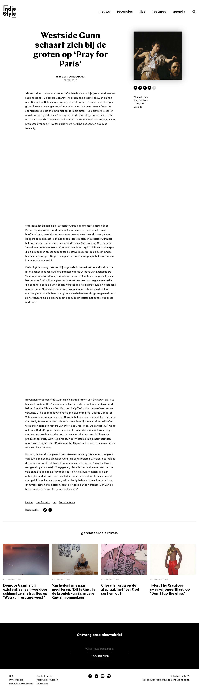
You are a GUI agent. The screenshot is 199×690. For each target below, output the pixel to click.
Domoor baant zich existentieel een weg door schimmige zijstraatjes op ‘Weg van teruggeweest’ (25, 592)
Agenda (179, 11)
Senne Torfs (183, 680)
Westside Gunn (67, 502)
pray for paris (43, 502)
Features (159, 11)
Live (143, 11)
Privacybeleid (16, 680)
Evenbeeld (155, 680)
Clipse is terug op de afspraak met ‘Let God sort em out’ (120, 590)
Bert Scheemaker (73, 76)
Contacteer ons (45, 676)
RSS (11, 676)
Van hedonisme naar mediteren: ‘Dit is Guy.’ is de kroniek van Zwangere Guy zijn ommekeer (73, 592)
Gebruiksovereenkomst (21, 683)
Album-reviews (12, 579)
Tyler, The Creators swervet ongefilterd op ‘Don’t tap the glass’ (170, 590)
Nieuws (104, 11)
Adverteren (42, 683)
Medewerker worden (47, 680)
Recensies (125, 11)
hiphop (28, 502)
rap (54, 502)
